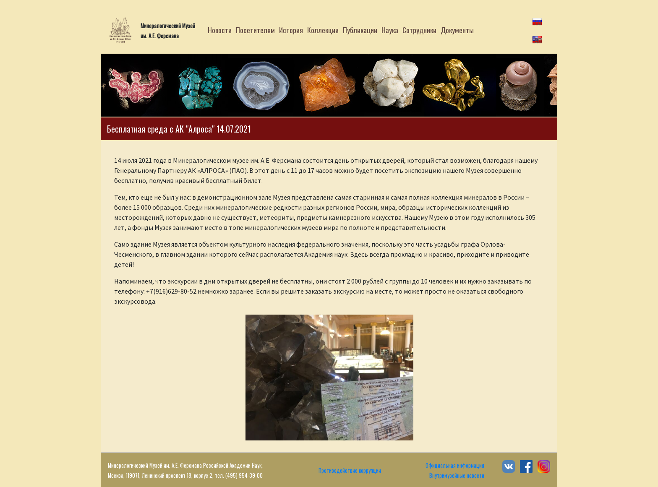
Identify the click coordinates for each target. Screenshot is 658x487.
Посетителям (255, 29)
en (538, 39)
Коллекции (323, 29)
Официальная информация (455, 465)
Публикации (360, 29)
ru (537, 21)
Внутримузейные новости (456, 475)
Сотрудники (419, 29)
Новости (220, 29)
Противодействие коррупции (350, 470)
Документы (457, 29)
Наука (389, 29)
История (291, 29)
